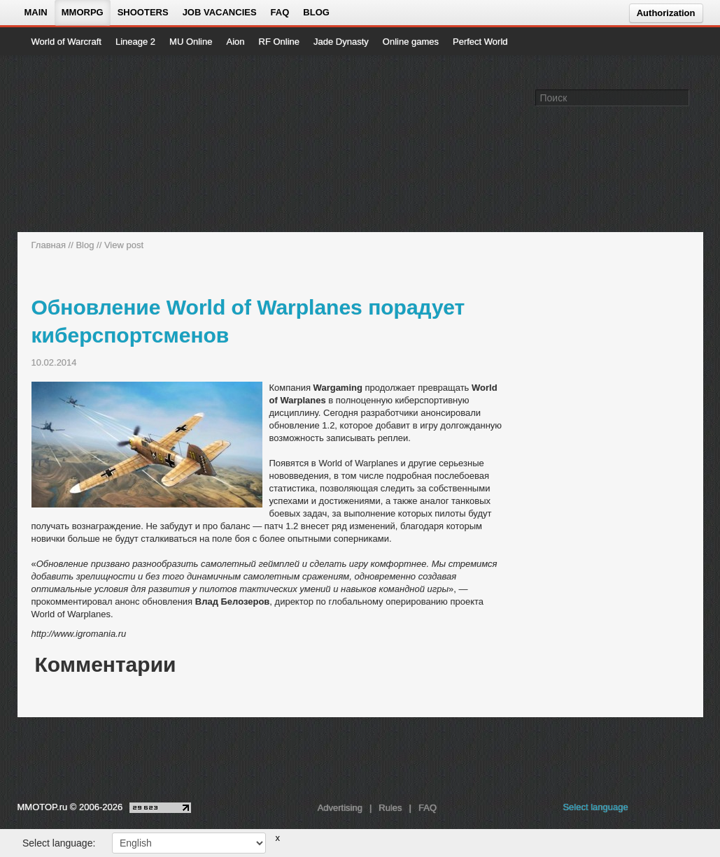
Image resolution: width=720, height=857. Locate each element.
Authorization (666, 13)
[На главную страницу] (78, 144)
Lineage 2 (135, 41)
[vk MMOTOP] (649, 811)
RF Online (279, 41)
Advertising (340, 807)
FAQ (280, 12)
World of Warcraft (66, 41)
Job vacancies (220, 12)
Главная (48, 245)
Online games (411, 41)
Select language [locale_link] (595, 807)
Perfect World (480, 41)
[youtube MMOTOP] (671, 811)
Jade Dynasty (341, 41)
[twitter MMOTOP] (693, 811)
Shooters (143, 12)
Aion (235, 41)
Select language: (58, 843)
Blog (316, 12)
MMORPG (83, 12)
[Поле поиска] (681, 97)
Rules (390, 807)
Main (36, 12)
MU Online (190, 41)
